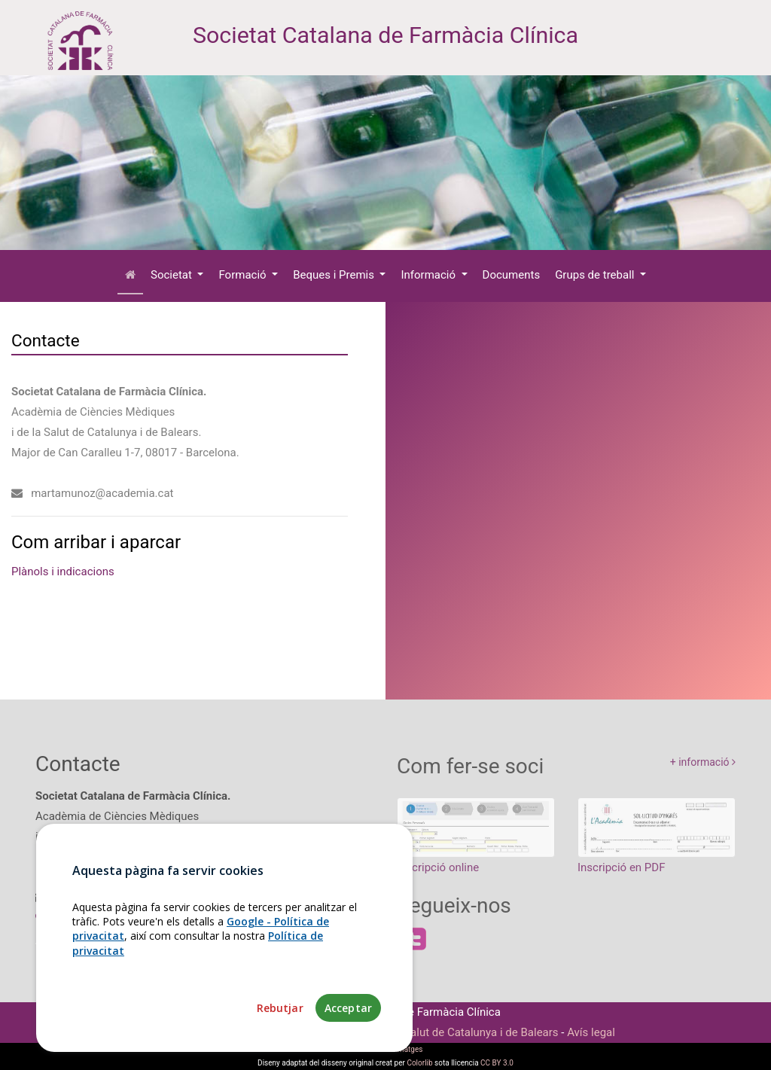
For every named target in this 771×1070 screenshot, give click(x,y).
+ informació (703, 770)
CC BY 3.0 (496, 1063)
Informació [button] (429, 275)
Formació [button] (243, 275)
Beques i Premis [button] (335, 275)
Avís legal (591, 1032)
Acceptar (348, 1008)
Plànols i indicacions (62, 571)
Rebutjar (280, 1008)
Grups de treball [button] (596, 275)
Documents (512, 275)
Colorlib (419, 1063)
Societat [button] (173, 275)
